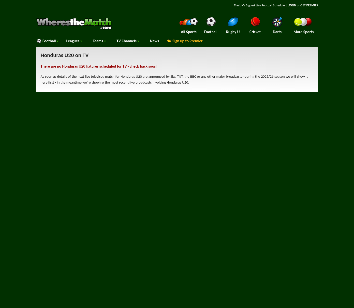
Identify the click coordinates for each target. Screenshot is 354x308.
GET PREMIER (309, 5)
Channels (128, 41)
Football (48, 41)
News (154, 41)
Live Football (264, 5)
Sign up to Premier (185, 41)
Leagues (74, 41)
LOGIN (292, 5)
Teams (99, 41)
